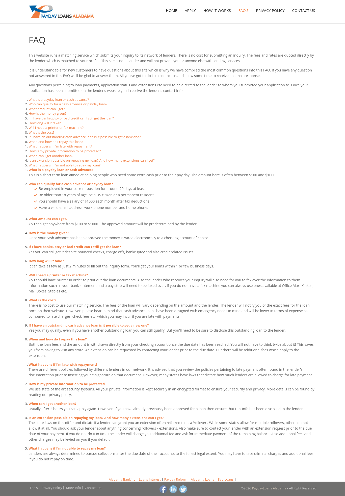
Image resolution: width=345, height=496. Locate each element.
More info (73, 487)
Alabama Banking (122, 479)
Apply (190, 10)
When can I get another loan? (51, 156)
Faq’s (243, 10)
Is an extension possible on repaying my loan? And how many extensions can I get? (92, 160)
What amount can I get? (47, 109)
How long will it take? (45, 123)
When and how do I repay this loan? (56, 141)
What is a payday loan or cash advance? (59, 99)
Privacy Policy (270, 10)
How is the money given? (48, 113)
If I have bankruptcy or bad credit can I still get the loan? (71, 118)
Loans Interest (150, 479)
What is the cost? (42, 132)
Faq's (34, 487)
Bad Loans (225, 479)
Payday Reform (176, 479)
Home (171, 10)
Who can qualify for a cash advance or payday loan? (68, 104)
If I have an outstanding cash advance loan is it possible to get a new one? (85, 137)
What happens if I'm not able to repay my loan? (64, 165)
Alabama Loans (202, 479)
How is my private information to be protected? (65, 151)
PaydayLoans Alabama (269, 488)
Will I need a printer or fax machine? (56, 127)
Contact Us (303, 10)
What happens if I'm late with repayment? (60, 146)
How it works (217, 10)
